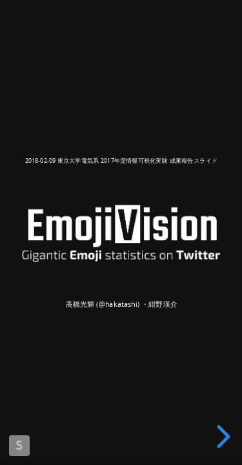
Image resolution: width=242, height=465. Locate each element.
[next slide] (225, 436)
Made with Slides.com (19, 445)
